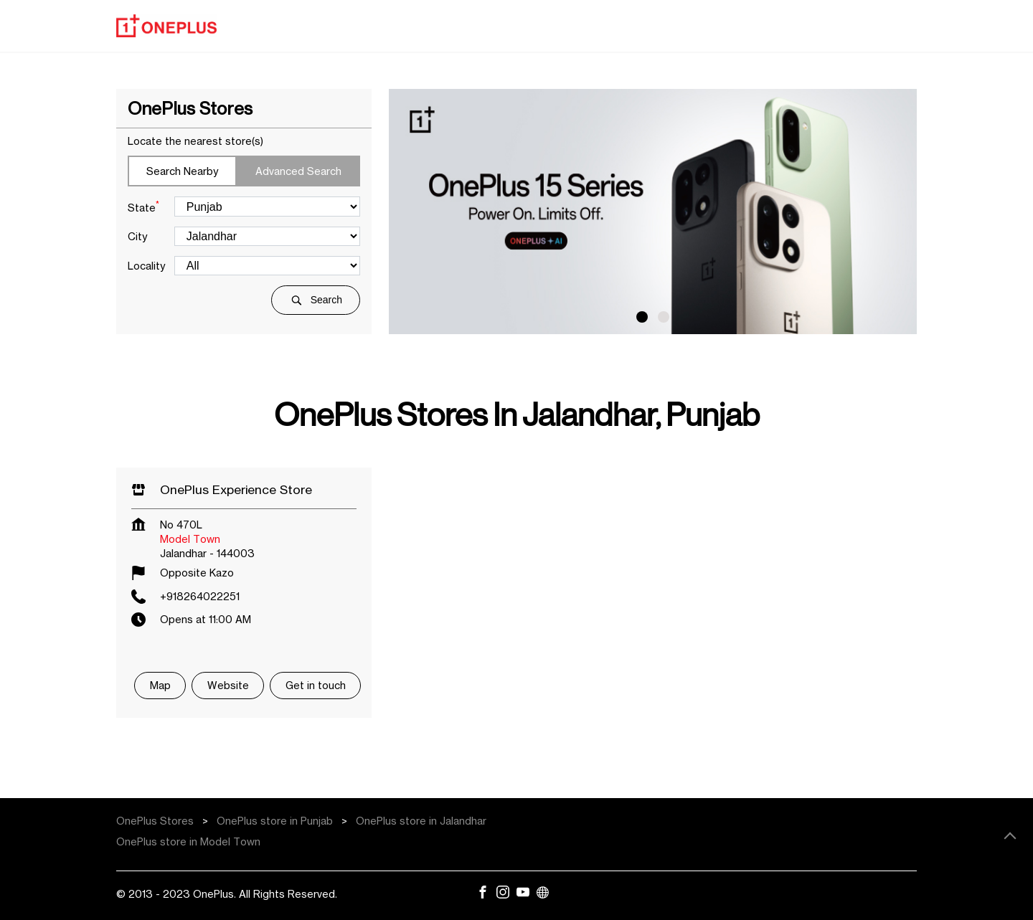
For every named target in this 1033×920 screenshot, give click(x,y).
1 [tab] (642, 317)
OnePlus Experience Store (236, 489)
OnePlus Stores (156, 820)
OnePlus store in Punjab (275, 820)
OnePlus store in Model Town (188, 841)
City (137, 236)
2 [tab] (663, 317)
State (143, 206)
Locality (146, 265)
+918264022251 (200, 596)
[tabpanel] (653, 211)
